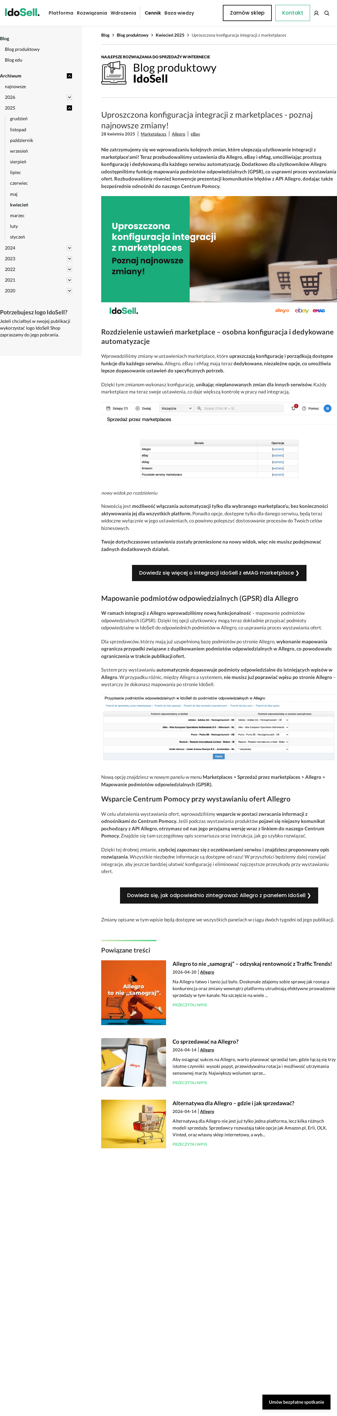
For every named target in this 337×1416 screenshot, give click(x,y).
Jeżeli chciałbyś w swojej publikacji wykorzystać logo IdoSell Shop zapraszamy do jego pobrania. (35, 327)
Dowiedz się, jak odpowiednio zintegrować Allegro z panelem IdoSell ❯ (219, 895)
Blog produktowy (133, 35)
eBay (195, 133)
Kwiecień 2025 (170, 35)
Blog (105, 35)
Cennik (148, 13)
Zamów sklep (306, 13)
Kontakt (207, 13)
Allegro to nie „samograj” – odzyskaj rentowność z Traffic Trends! (252, 963)
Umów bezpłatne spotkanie (296, 1402)
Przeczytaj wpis (190, 1004)
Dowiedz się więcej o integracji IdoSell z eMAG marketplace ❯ (219, 573)
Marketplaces (153, 133)
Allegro (178, 133)
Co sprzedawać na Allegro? (205, 1041)
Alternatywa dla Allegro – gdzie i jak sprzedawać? (233, 1103)
